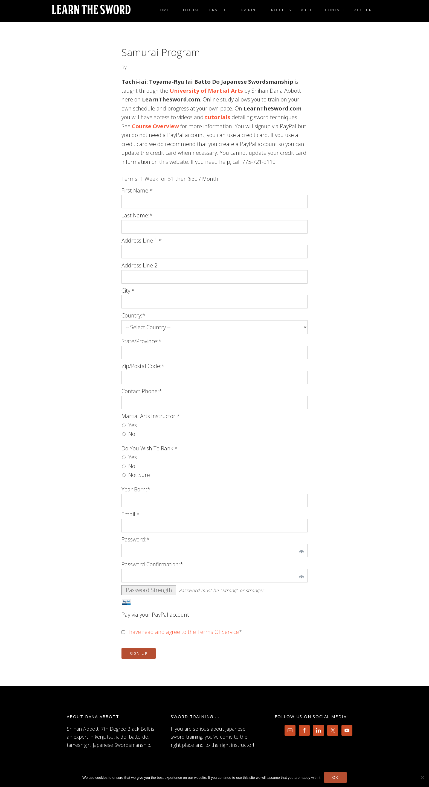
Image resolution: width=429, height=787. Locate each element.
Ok (335, 777)
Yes (132, 425)
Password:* (135, 539)
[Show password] (300, 550)
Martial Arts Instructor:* (150, 416)
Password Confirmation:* (152, 564)
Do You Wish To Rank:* (149, 448)
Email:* (130, 514)
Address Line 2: (140, 265)
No (131, 434)
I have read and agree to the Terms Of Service (182, 632)
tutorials (217, 117)
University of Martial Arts (206, 90)
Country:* (133, 315)
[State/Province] (214, 352)
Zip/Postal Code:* (142, 366)
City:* (128, 290)
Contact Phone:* (141, 391)
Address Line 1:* (141, 240)
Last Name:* (136, 215)
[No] (422, 777)
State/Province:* (141, 341)
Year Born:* (135, 489)
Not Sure (139, 475)
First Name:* (137, 190)
